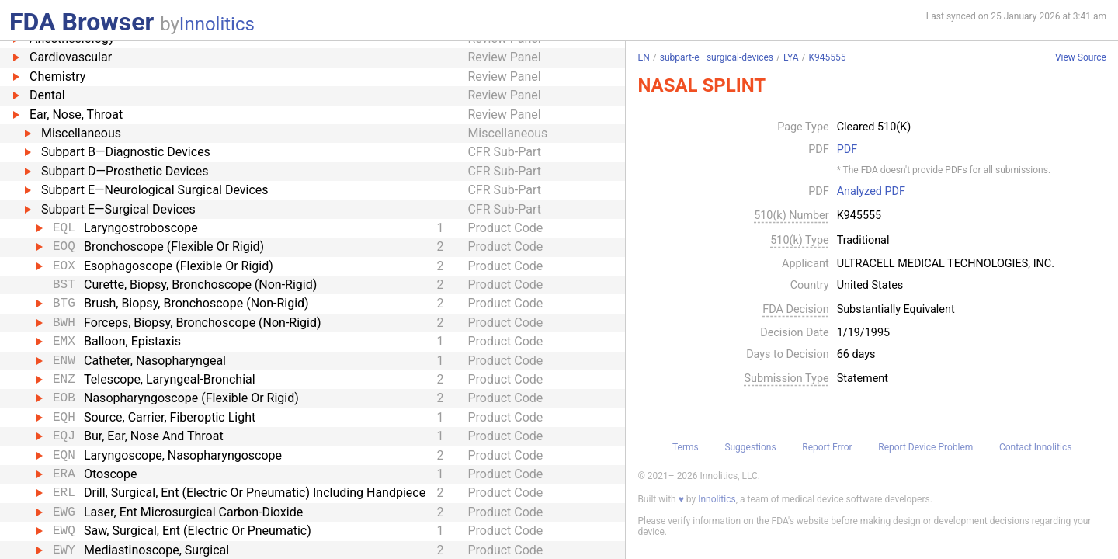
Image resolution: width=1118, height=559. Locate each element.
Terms (685, 447)
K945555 (826, 57)
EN (643, 57)
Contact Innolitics (1035, 447)
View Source (1080, 58)
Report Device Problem (925, 447)
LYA (791, 57)
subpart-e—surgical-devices (716, 57)
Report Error (827, 447)
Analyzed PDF (871, 192)
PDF (847, 150)
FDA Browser (81, 21)
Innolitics (217, 24)
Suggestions (750, 447)
